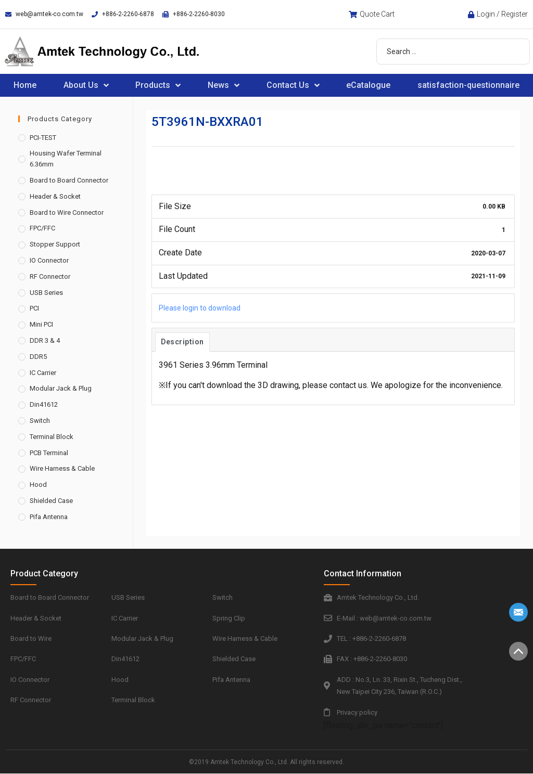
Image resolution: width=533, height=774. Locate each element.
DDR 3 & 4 (45, 340)
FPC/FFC (42, 228)
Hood (38, 484)
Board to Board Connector (69, 180)
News (223, 85)
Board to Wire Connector (67, 212)
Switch (40, 420)
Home (25, 85)
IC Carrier (43, 373)
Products (158, 85)
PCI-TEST (43, 137)
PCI (34, 308)
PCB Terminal (49, 453)
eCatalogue (368, 85)
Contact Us (293, 85)
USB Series (46, 292)
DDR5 (38, 356)
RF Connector (50, 276)
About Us (86, 85)
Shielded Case (51, 501)
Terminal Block (51, 437)
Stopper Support (55, 244)
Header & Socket (55, 196)
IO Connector (49, 260)
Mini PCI (41, 324)
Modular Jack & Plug (61, 388)
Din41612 (44, 404)
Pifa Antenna (49, 517)
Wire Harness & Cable (62, 468)
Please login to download (199, 308)
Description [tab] (182, 342)
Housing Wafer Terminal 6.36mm (65, 158)
